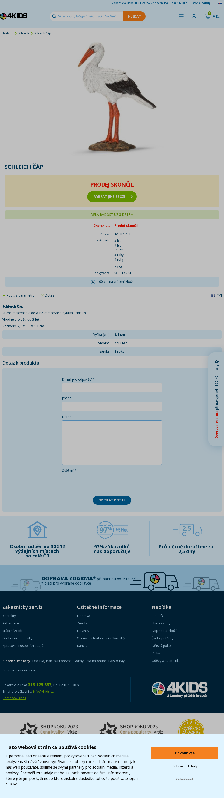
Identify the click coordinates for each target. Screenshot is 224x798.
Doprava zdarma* (68, 578)
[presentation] (97, 483)
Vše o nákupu (203, 3)
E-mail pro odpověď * (78, 379)
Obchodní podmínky (17, 638)
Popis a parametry (20, 295)
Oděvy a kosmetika (166, 660)
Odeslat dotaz (112, 500)
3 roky (119, 254)
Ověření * (69, 470)
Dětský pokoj (162, 645)
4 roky (119, 259)
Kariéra (82, 645)
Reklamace (10, 623)
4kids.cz (7, 33)
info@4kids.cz (43, 691)
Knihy (156, 653)
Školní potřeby (162, 638)
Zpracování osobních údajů (22, 645)
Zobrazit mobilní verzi (18, 670)
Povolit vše (185, 753)
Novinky (83, 630)
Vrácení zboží (12, 630)
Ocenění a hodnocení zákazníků (101, 638)
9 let (117, 245)
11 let (118, 250)
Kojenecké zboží (164, 630)
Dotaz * (68, 417)
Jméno (67, 398)
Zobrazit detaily (184, 766)
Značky (82, 623)
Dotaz (49, 295)
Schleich (23, 33)
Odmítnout (184, 779)
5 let (117, 240)
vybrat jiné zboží (113, 196)
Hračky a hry (161, 623)
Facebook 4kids (14, 698)
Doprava (83, 616)
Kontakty (9, 616)
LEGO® (157, 616)
